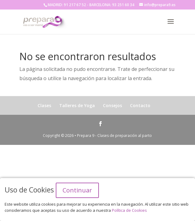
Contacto (140, 105)
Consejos (112, 105)
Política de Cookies (129, 210)
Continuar (77, 190)
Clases (44, 105)
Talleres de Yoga (77, 105)
